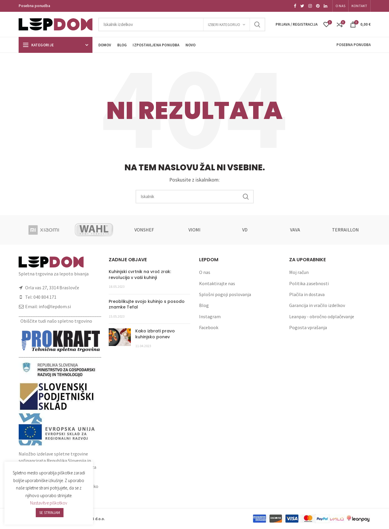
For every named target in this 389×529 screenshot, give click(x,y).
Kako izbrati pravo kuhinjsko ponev (155, 334)
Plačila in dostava (307, 294)
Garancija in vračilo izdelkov (317, 305)
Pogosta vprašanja (308, 327)
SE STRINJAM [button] (49, 512)
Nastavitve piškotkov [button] (48, 503)
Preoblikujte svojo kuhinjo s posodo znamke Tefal (147, 304)
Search (257, 24)
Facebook (208, 327)
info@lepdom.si (55, 306)
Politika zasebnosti (309, 283)
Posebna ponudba (34, 5)
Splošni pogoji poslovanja (225, 294)
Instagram (210, 316)
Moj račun (299, 272)
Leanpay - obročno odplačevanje (321, 316)
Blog (204, 305)
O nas (204, 272)
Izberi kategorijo (224, 24)
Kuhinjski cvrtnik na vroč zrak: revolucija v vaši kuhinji (140, 274)
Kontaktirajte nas (217, 283)
